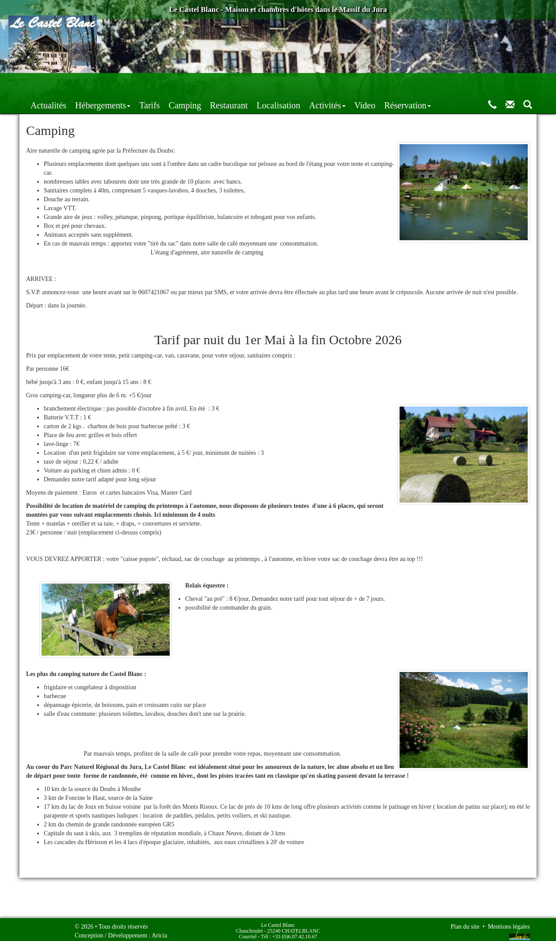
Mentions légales (509, 923)
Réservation (484, 83)
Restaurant (306, 83)
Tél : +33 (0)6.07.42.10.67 (289, 933)
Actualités (126, 83)
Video (442, 83)
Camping (262, 83)
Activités (404, 83)
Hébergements (180, 83)
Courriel (248, 933)
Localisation (355, 83)
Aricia (159, 932)
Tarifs (227, 83)
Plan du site (464, 923)
